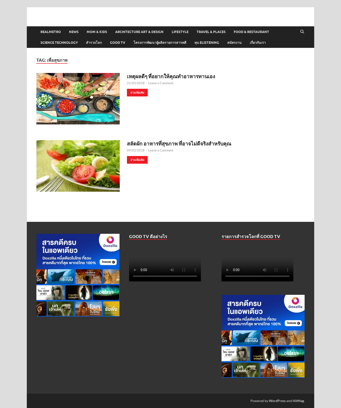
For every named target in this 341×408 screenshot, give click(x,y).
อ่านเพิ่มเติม (135, 91)
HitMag (298, 401)
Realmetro (50, 32)
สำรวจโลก (94, 43)
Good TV (117, 43)
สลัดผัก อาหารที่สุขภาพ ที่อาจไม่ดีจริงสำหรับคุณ (179, 143)
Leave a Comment (160, 83)
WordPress (277, 401)
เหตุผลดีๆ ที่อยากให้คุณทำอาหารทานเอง (171, 76)
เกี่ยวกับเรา (258, 43)
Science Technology (59, 43)
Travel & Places (211, 32)
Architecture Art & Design (139, 32)
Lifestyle (180, 32)
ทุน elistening (206, 43)
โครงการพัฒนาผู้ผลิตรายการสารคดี (159, 43)
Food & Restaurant (251, 32)
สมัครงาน (234, 43)
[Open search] (302, 31)
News (74, 32)
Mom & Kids (97, 32)
